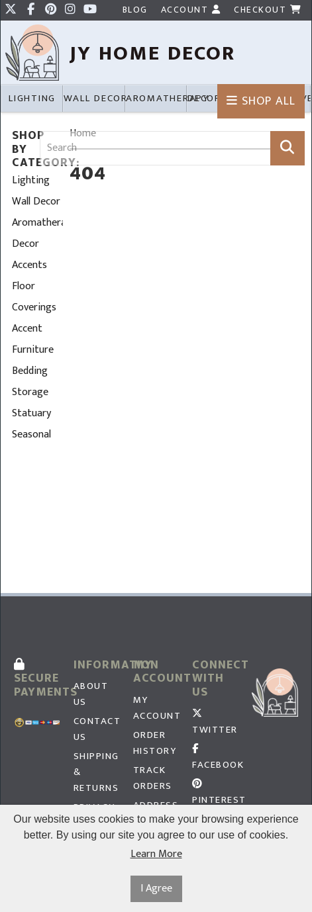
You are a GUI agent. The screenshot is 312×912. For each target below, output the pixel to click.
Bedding (30, 371)
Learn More (156, 854)
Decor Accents (29, 254)
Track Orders (152, 778)
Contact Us (97, 729)
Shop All (261, 101)
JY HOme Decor (152, 53)
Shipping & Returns (96, 772)
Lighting (31, 180)
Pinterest (215, 793)
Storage (30, 392)
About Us (91, 694)
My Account (156, 708)
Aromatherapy (37, 223)
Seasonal (31, 434)
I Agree (156, 888)
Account (191, 9)
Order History (155, 743)
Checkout (267, 9)
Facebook (215, 758)
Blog (135, 9)
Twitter (215, 723)
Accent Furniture (33, 339)
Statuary (31, 413)
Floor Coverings (34, 296)
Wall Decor (36, 201)
